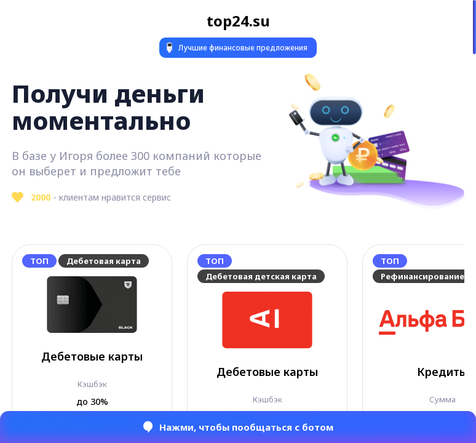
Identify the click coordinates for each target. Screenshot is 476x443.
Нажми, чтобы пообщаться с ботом (238, 427)
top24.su (238, 20)
